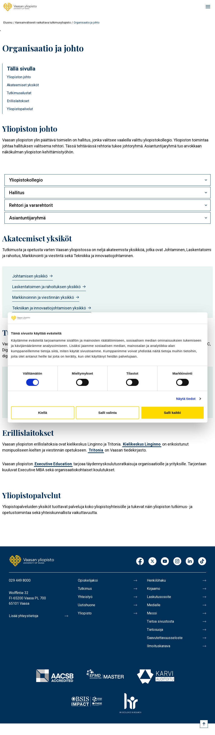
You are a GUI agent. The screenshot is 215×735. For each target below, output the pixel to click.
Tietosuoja (155, 629)
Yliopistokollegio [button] (26, 180)
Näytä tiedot (185, 399)
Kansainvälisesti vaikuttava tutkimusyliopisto (43, 22)
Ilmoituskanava (158, 646)
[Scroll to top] (204, 724)
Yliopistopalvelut (20, 109)
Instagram (177, 561)
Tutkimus (85, 588)
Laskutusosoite (159, 597)
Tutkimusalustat (19, 93)
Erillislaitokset (18, 101)
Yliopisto (85, 613)
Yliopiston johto (19, 77)
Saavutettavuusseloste (165, 638)
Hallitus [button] (16, 192)
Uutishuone (86, 605)
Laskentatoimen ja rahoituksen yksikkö (49, 286)
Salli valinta (107, 412)
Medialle (153, 605)
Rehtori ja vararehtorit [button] (31, 205)
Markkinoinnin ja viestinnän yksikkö (45, 297)
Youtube (165, 561)
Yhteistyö (85, 597)
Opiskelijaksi (88, 580)
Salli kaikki (172, 412)
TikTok (202, 561)
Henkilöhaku (156, 580)
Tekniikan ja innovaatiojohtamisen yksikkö (51, 308)
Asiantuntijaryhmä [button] (27, 218)
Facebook (140, 561)
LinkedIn (190, 561)
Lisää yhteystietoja (23, 616)
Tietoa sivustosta (160, 621)
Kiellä (42, 412)
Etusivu (7, 22)
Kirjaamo (153, 588)
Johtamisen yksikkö (32, 276)
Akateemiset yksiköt (23, 85)
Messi (152, 613)
